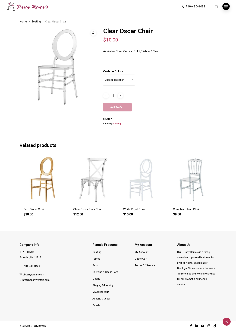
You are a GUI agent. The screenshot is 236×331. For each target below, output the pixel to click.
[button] (226, 6)
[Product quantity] (113, 95)
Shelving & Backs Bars (105, 272)
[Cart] (216, 6)
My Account (141, 252)
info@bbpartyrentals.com (36, 280)
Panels (96, 305)
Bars (95, 265)
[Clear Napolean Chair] (192, 179)
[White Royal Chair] (143, 179)
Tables (96, 259)
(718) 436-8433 (31, 266)
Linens (96, 279)
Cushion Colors (113, 71)
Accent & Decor (101, 299)
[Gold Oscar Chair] (43, 179)
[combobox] (119, 80)
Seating (36, 22)
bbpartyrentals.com (33, 275)
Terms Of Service (145, 265)
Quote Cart (141, 259)
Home (23, 22)
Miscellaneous (100, 292)
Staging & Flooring (102, 285)
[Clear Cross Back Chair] (93, 179)
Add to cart (117, 107)
